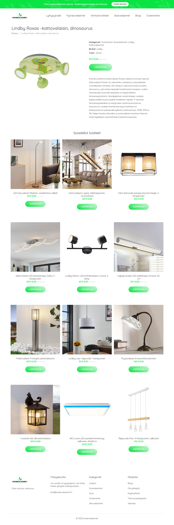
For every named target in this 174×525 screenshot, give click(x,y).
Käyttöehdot (134, 495)
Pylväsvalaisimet (75, 16)
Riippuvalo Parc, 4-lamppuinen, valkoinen (139, 440)
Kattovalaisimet (96, 47)
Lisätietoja (100, 69)
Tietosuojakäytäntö (137, 500)
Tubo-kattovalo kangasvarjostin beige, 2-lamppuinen (138, 196)
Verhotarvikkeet (100, 16)
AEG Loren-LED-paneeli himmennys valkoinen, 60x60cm (87, 442)
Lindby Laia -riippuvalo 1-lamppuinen (87, 360)
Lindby (131, 44)
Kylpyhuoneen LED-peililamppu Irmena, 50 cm (139, 279)
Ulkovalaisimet (96, 505)
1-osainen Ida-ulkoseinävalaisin (35, 440)
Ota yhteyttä (134, 490)
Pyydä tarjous (120, 4)
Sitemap (132, 505)
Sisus (91, 495)
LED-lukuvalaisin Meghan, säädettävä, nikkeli (35, 195)
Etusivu (15, 35)
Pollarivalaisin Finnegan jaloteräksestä (35, 360)
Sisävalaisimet (122, 16)
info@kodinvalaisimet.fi (61, 494)
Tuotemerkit (153, 16)
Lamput (92, 485)
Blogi (138, 16)
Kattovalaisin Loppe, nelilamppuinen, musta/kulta (87, 196)
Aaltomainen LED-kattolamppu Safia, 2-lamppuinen (35, 279)
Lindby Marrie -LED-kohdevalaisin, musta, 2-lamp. (87, 279)
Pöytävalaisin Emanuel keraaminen (138, 360)
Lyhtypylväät (53, 16)
